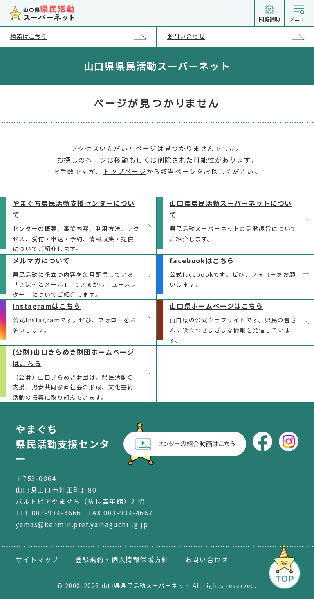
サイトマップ (37, 559)
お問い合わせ (240, 37)
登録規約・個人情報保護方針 (122, 559)
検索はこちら (83, 37)
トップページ (124, 171)
